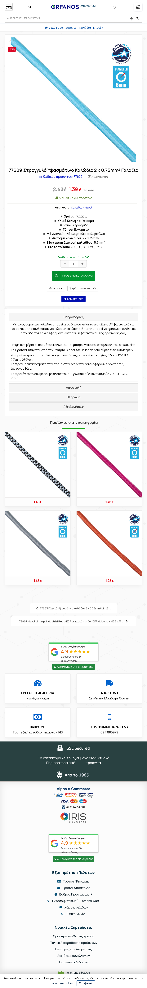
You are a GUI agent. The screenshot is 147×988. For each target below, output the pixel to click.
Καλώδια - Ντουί (81, 207)
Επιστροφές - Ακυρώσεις (73, 949)
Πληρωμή (73, 397)
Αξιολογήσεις (74, 407)
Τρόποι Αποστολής (73, 888)
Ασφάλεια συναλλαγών (73, 956)
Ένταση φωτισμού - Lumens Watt (75, 901)
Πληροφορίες (74, 317)
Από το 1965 (88, 6)
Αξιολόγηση (98, 177)
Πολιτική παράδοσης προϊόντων (73, 943)
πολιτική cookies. (63, 983)
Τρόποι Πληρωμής (73, 881)
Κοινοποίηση (73, 299)
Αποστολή (73, 387)
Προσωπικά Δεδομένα (73, 962)
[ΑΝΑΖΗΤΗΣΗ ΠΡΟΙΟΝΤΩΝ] (73, 18)
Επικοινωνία (76, 914)
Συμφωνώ (85, 983)
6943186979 (109, 732)
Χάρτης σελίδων (73, 907)
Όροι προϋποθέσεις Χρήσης (73, 936)
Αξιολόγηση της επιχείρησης (73, 666)
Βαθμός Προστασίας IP (73, 894)
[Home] (46, 27)
